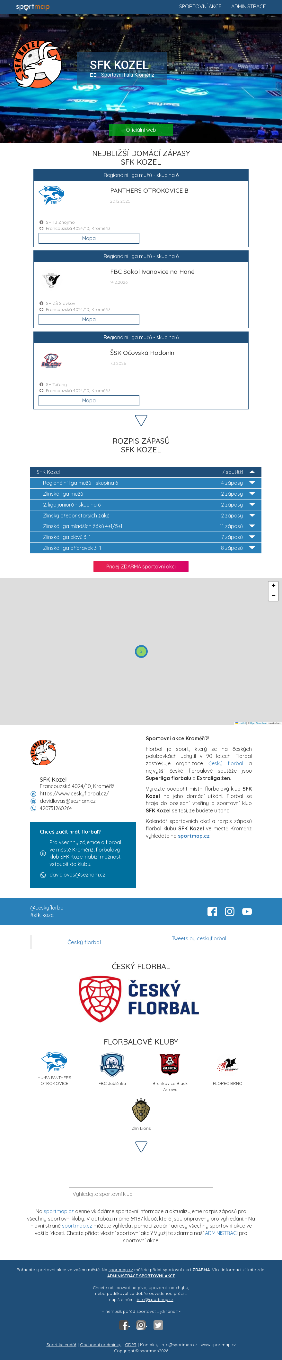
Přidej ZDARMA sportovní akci (141, 566)
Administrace (248, 6)
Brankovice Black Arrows (170, 1071)
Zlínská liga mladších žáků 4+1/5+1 (149, 526)
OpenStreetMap (258, 723)
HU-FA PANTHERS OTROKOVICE (54, 1069)
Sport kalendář (61, 1344)
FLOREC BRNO (227, 1069)
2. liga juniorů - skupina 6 (149, 504)
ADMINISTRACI (221, 1233)
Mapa (89, 238)
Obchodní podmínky (100, 1344)
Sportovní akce (200, 6)
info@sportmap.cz (155, 1299)
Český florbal (225, 763)
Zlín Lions (141, 1114)
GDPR (131, 1344)
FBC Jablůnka (112, 1069)
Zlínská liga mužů (149, 494)
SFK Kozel (146, 472)
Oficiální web (141, 130)
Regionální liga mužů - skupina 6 (149, 483)
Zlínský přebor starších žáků (149, 515)
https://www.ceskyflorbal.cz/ (74, 793)
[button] (141, 651)
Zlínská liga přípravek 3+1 (149, 548)
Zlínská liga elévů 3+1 (149, 537)
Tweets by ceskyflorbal (199, 938)
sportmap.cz (59, 1211)
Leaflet (240, 723)
